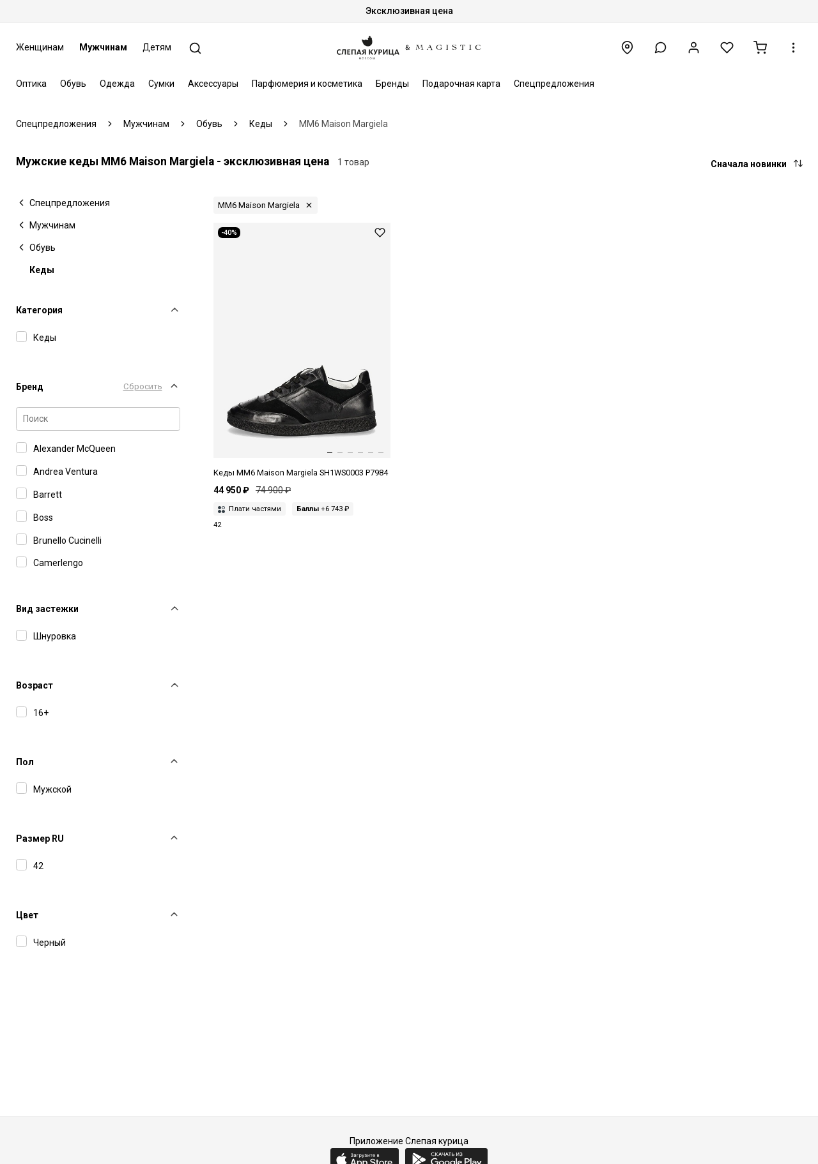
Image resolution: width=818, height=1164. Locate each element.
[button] (660, 47)
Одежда (117, 83)
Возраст (34, 685)
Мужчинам (103, 47)
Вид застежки (47, 609)
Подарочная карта (461, 83)
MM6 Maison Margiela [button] (259, 205)
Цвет (27, 915)
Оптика (31, 83)
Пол (25, 762)
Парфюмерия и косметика (307, 83)
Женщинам (40, 47)
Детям (157, 47)
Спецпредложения (554, 83)
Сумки (161, 83)
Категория (39, 310)
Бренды (392, 83)
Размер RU (40, 838)
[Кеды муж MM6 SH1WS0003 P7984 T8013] (301, 351)
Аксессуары (213, 83)
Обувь (73, 83)
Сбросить (142, 386)
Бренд (29, 387)
